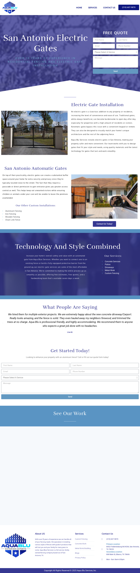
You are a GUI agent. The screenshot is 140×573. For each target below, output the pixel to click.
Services (92, 7)
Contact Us (109, 7)
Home (79, 7)
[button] (2, 323)
